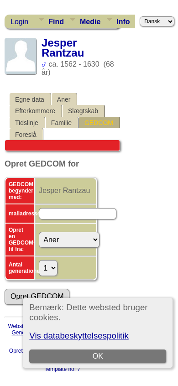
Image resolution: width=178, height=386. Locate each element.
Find (56, 22)
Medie (90, 22)
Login (19, 22)
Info (123, 22)
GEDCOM (98, 122)
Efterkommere (35, 111)
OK (98, 356)
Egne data (29, 99)
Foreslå (26, 134)
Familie (61, 122)
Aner (64, 99)
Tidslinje (26, 122)
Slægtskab (83, 111)
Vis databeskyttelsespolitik (78, 335)
